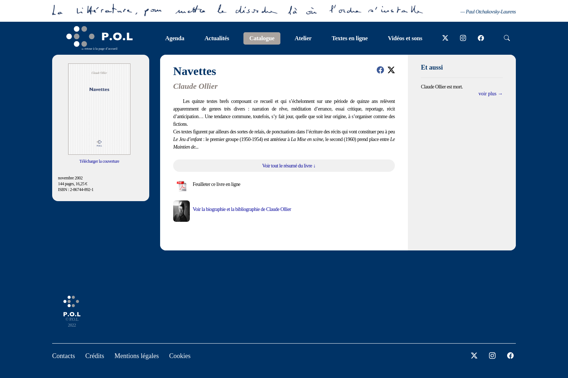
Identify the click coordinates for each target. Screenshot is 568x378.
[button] (380, 70)
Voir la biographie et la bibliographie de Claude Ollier (242, 209)
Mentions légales (136, 356)
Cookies (180, 356)
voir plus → (491, 93)
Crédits (94, 356)
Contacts (63, 356)
